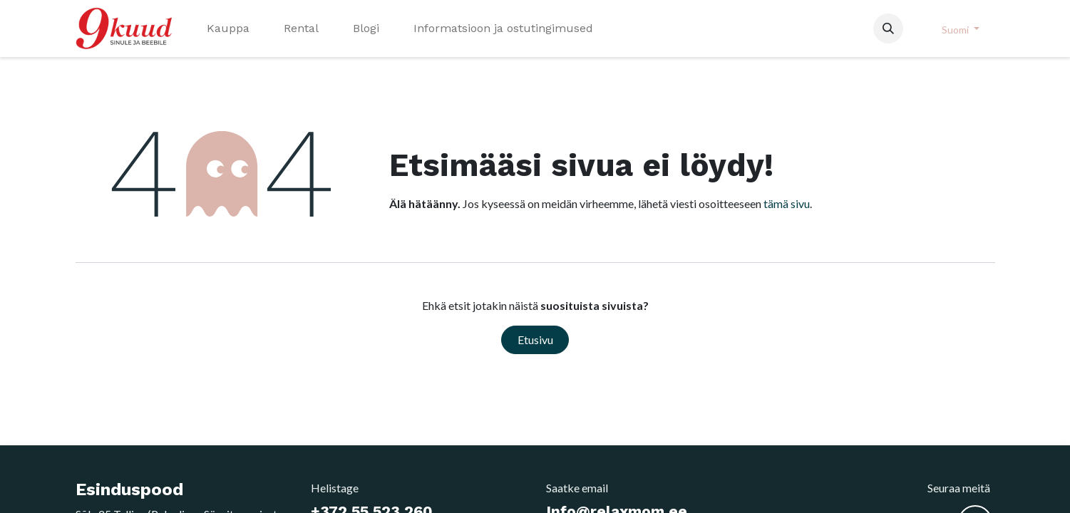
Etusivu (535, 339)
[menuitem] (228, 28)
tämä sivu (786, 203)
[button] (888, 28)
